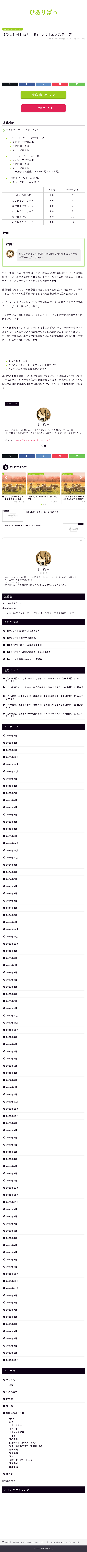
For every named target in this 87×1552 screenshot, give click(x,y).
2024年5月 (11, 893)
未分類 (9, 1406)
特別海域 (13, 1453)
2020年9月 (11, 1209)
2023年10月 (12, 944)
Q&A (11, 1418)
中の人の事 (11, 1392)
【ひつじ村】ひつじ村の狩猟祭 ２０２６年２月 (29, 652)
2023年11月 (12, 936)
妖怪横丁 (10, 1399)
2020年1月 (11, 1266)
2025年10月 (12, 771)
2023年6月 (11, 972)
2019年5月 (11, 1324)
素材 (11, 1456)
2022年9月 (11, 1037)
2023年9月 (11, 951)
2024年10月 (12, 857)
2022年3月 (11, 1080)
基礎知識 (13, 1450)
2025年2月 (11, 829)
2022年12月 (12, 1015)
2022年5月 (11, 1066)
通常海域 (13, 1463)
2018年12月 (12, 1360)
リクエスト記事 (16, 1432)
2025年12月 (12, 757)
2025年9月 (11, 778)
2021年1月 (11, 1180)
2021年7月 (11, 1137)
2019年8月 (11, 1302)
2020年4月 (11, 1245)
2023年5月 (11, 979)
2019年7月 (11, 1310)
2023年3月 (11, 994)
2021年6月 (11, 1144)
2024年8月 (11, 872)
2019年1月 (11, 1353)
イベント (13, 1429)
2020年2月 (11, 1259)
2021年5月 (11, 1152)
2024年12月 (12, 843)
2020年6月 (11, 1231)
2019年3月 (11, 1338)
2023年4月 (11, 987)
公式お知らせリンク (43, 94)
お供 (11, 1422)
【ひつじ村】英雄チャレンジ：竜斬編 (24, 659)
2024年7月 (11, 879)
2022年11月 (12, 1022)
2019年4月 (11, 1331)
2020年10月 (12, 1202)
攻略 (11, 1385)
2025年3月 (11, 822)
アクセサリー (15, 1425)
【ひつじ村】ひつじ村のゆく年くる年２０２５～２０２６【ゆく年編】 (39, 678)
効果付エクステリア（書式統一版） (26, 1446)
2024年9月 (11, 865)
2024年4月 (11, 900)
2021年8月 (11, 1130)
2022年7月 (11, 1051)
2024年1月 (11, 922)
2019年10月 (12, 1288)
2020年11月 (12, 1195)
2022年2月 (11, 1087)
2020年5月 (11, 1238)
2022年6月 (11, 1058)
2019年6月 (11, 1317)
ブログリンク (45, 108)
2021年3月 (11, 1166)
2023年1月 (11, 1008)
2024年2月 (11, 915)
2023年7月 (11, 965)
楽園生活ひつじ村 (15, 1413)
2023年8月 (11, 958)
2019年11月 (12, 1281)
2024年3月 (11, 908)
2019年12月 (12, 1274)
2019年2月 (11, 1345)
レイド (12, 1436)
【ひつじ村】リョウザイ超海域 (21, 638)
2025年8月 (11, 786)
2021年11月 (12, 1109)
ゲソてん (10, 1380)
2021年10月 (12, 1116)
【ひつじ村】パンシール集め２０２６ (24, 645)
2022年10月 (12, 1030)
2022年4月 (11, 1073)
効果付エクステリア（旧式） (13, 29)
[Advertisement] (43, 61)
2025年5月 (11, 807)
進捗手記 (13, 1467)
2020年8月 (11, 1216)
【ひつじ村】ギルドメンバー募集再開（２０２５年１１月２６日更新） (39, 696)
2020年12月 (12, 1188)
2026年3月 (11, 735)
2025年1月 (11, 836)
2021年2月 (11, 1173)
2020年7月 (11, 1223)
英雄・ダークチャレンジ (21, 1460)
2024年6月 (11, 886)
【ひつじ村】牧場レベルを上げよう (23, 631)
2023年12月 (12, 929)
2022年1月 (11, 1094)
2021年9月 (11, 1123)
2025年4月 (11, 814)
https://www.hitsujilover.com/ (32, 440)
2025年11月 (12, 764)
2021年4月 (11, 1159)
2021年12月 (12, 1101)
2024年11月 (12, 850)
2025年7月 (11, 793)
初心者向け (14, 1439)
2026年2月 (11, 743)
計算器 (9, 1474)
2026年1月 (11, 750)
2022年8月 (11, 1044)
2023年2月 (11, 1001)
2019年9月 (11, 1295)
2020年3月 (11, 1252)
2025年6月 (11, 800)
